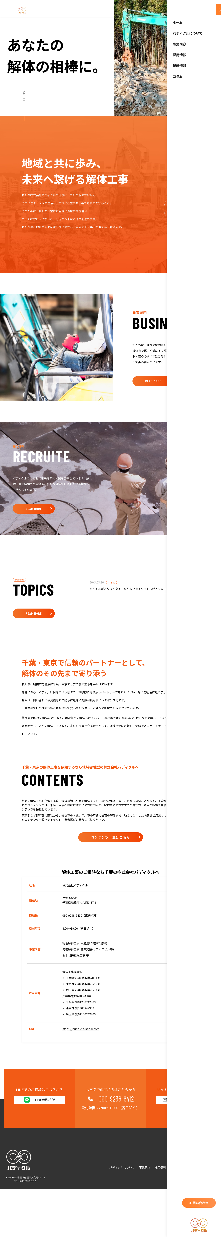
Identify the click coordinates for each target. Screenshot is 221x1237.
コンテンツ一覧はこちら (110, 930)
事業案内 (144, 1167)
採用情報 (160, 1167)
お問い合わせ (207, 1167)
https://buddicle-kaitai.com (80, 1121)
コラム (190, 1167)
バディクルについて (122, 1167)
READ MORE (153, 381)
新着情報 (176, 1167)
